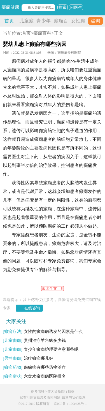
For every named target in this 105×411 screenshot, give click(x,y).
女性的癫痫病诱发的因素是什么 (43, 331)
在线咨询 (32, 308)
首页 (9, 21)
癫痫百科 (42, 33)
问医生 (76, 7)
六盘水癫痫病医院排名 (34, 376)
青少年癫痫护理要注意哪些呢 (40, 349)
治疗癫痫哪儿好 (28, 358)
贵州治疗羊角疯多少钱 (34, 340)
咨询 (95, 21)
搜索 (62, 7)
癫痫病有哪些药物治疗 (34, 367)
